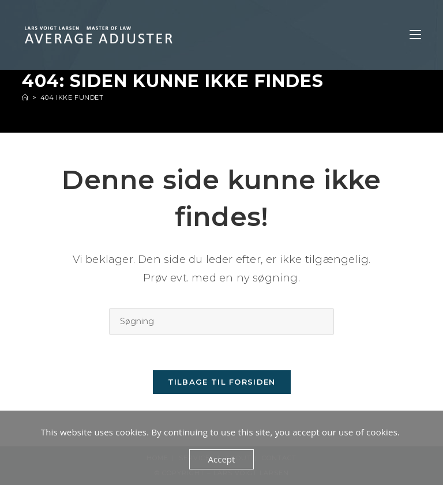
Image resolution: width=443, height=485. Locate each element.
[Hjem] (25, 97)
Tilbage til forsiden (222, 381)
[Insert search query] (221, 321)
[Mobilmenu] (415, 35)
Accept (221, 459)
